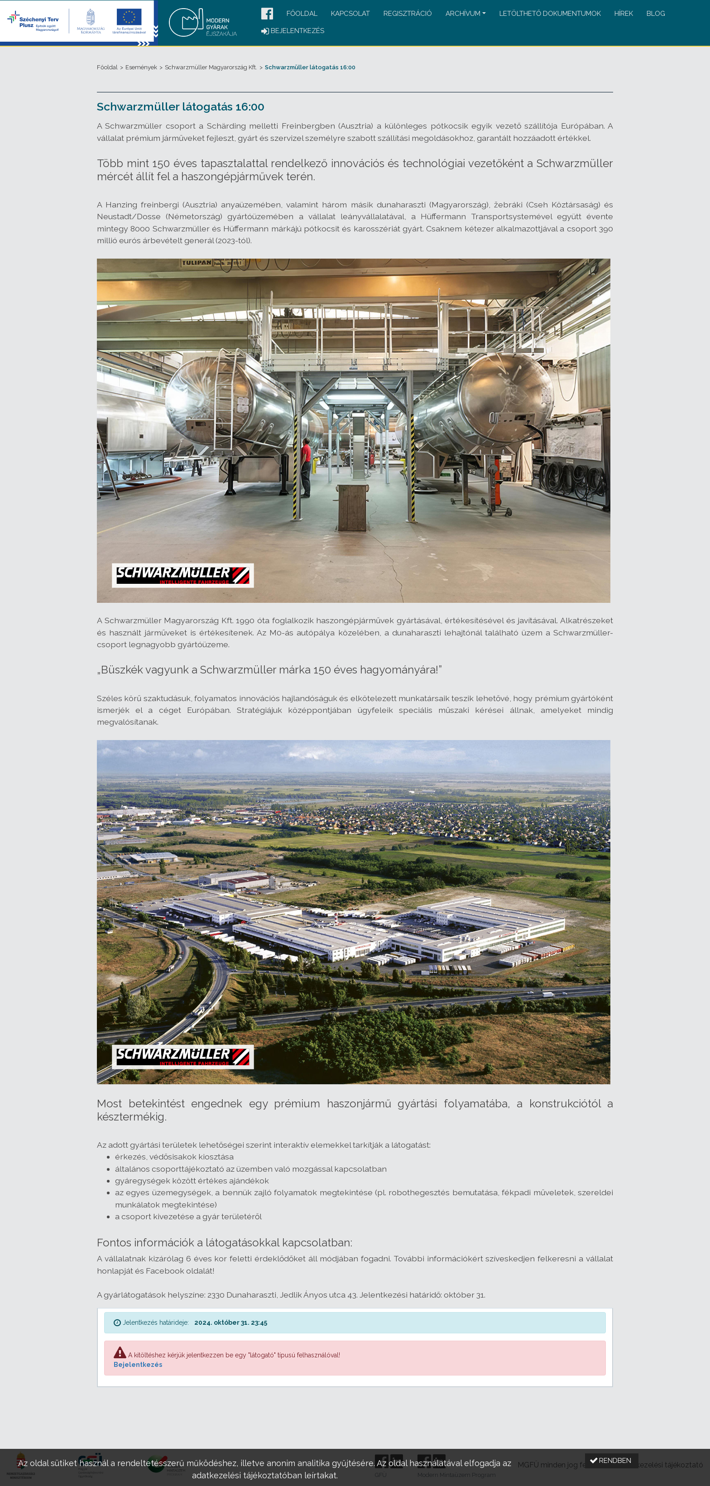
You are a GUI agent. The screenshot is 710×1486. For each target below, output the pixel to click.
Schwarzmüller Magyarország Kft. (211, 67)
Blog (656, 14)
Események (141, 67)
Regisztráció (408, 14)
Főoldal (302, 14)
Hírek (623, 14)
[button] (267, 14)
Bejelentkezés (138, 1364)
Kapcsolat (350, 14)
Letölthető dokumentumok (550, 14)
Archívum (463, 14)
